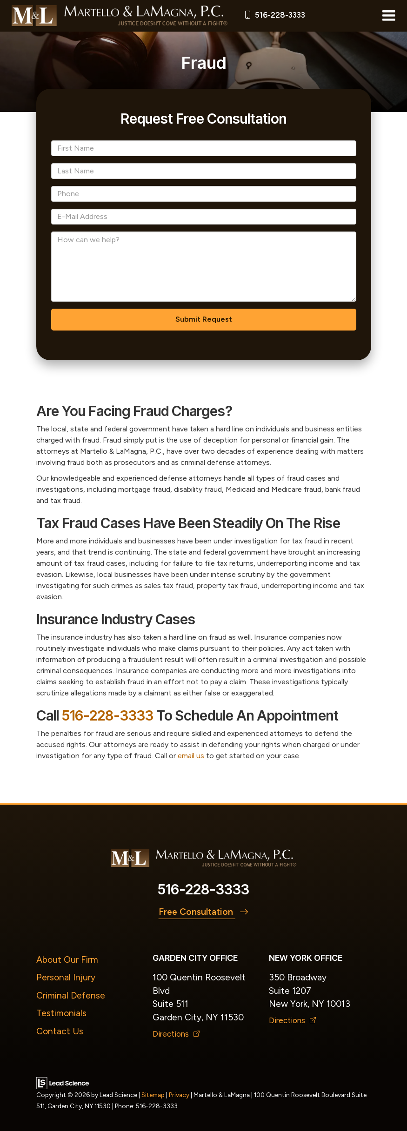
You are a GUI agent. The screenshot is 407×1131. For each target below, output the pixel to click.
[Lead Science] (62, 1082)
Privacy (179, 1094)
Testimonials (61, 1013)
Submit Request (203, 319)
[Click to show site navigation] (388, 16)
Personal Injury (65, 977)
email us (191, 755)
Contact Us (59, 1031)
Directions (176, 1033)
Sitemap (153, 1094)
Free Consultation (204, 911)
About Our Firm (67, 959)
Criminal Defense (70, 995)
